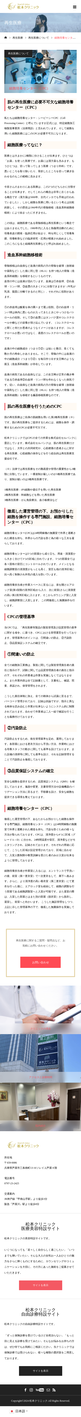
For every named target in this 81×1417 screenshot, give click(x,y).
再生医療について (18, 53)
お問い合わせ (40, 962)
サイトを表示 (40, 1285)
